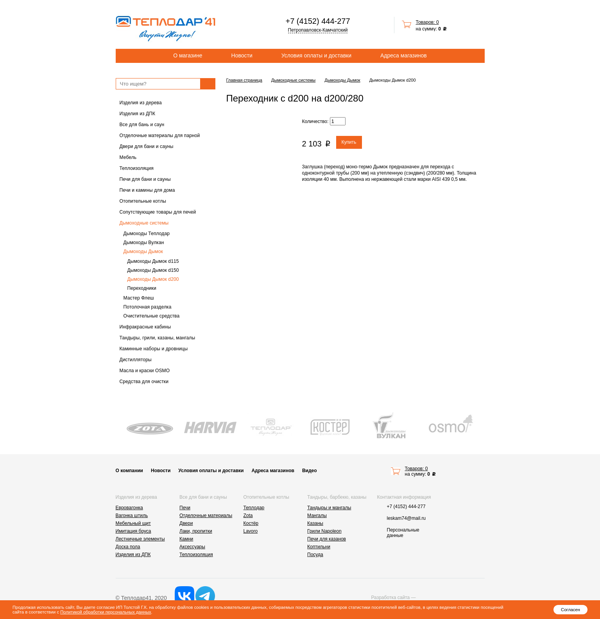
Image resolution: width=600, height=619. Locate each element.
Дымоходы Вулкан (144, 242)
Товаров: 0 (427, 22)
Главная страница (244, 80)
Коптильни (318, 546)
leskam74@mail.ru (406, 518)
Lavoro (251, 531)
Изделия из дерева (141, 102)
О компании (129, 470)
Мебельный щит (133, 523)
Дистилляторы (136, 359)
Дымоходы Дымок (143, 251)
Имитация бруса (133, 531)
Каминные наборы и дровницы (154, 348)
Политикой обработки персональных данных (105, 612)
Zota (248, 515)
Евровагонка (129, 507)
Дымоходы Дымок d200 (153, 279)
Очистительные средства (152, 316)
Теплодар (254, 507)
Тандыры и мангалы (329, 507)
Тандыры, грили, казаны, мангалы (157, 338)
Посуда (315, 554)
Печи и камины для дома (147, 190)
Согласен (570, 609)
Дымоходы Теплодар (147, 233)
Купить (349, 142)
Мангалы (317, 515)
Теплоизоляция (137, 168)
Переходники (141, 288)
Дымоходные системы (144, 223)
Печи (184, 507)
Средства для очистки (144, 381)
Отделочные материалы (205, 515)
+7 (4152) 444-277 (317, 21)
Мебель (128, 157)
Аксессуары (192, 546)
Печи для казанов (326, 539)
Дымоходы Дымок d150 (153, 270)
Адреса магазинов (403, 55)
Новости (242, 55)
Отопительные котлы (143, 201)
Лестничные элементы (140, 539)
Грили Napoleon (324, 531)
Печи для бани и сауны (145, 179)
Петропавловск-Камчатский (318, 30)
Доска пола (128, 546)
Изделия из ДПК (138, 113)
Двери (186, 523)
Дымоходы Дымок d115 (153, 261)
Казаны (315, 523)
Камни (186, 539)
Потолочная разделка (148, 307)
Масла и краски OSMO (145, 370)
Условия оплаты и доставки (316, 55)
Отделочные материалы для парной (160, 135)
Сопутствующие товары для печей (158, 212)
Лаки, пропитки (195, 531)
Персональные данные (403, 532)
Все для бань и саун (142, 124)
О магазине (187, 55)
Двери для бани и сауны (147, 146)
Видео (309, 470)
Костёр (251, 523)
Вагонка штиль (132, 515)
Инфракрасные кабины (145, 327)
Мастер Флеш (139, 298)
